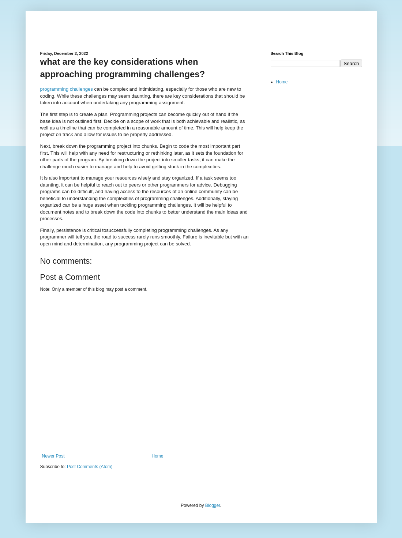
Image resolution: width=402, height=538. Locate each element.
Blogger (212, 505)
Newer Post (53, 456)
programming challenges (66, 89)
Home (158, 456)
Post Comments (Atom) (90, 466)
